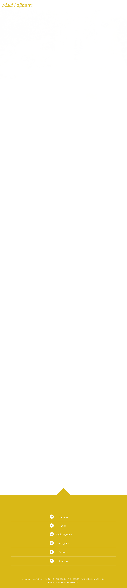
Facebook (63, 552)
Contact (63, 517)
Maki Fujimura (17, 4)
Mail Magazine (64, 534)
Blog (63, 525)
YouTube (63, 561)
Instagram (63, 543)
